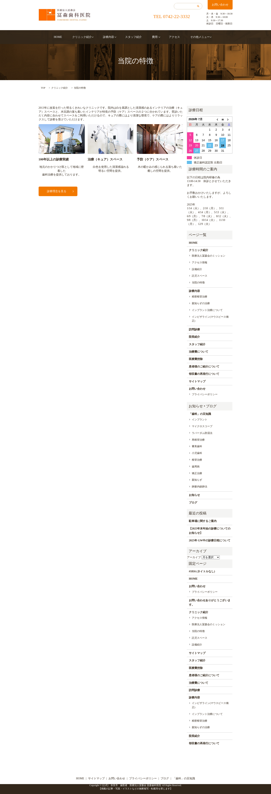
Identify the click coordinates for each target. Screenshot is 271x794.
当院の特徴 (198, 282)
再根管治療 (198, 439)
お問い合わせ (220, 4)
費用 (151, 36)
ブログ (193, 502)
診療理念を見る (56, 191)
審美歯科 (197, 446)
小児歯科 (197, 453)
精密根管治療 (199, 296)
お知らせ (194, 495)
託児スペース (199, 275)
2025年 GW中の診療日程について (209, 540)
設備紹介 (197, 269)
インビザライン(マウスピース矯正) (210, 318)
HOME (65, 36)
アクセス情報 (199, 262)
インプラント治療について (207, 310)
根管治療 (197, 459)
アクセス (169, 36)
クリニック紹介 (85, 36)
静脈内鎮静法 (199, 486)
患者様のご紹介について (204, 366)
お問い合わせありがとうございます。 (209, 602)
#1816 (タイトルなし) (202, 571)
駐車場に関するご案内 (203, 521)
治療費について (198, 351)
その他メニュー (191, 36)
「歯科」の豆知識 (200, 413)
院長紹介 (194, 336)
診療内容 (110, 36)
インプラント (199, 419)
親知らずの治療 (201, 303)
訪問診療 (194, 329)
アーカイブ (194, 557)
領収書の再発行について (204, 373)
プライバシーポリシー (205, 394)
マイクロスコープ (202, 426)
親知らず (197, 479)
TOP (43, 87)
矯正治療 (197, 473)
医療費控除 (196, 359)
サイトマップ (197, 381)
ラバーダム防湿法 (202, 433)
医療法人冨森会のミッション (208, 255)
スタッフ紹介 (133, 36)
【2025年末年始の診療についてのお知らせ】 (209, 530)
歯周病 (196, 466)
